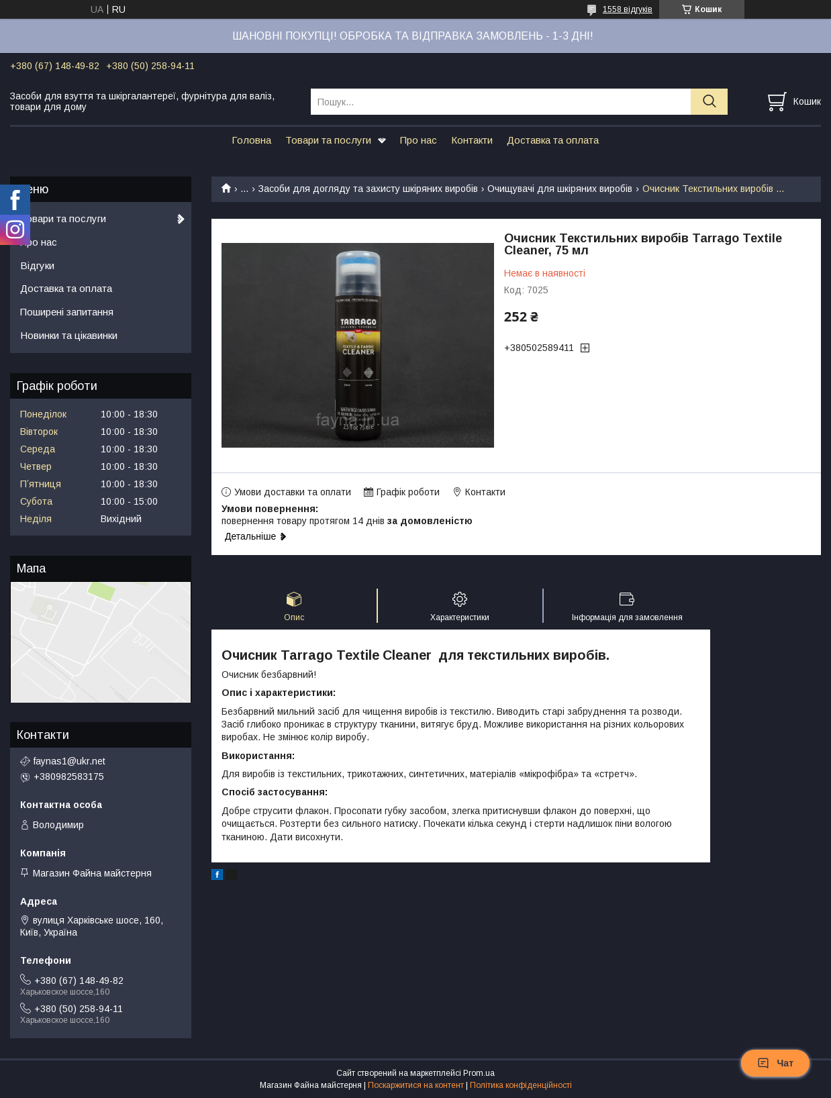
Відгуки (37, 265)
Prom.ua (479, 1073)
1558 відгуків (627, 9)
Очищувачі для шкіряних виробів (559, 188)
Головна (251, 140)
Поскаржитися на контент (416, 1085)
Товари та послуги (328, 140)
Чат (775, 1063)
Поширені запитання (66, 311)
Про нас (418, 140)
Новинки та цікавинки (68, 335)
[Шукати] (709, 102)
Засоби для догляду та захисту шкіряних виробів (368, 188)
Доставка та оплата (553, 140)
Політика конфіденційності (521, 1085)
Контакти (472, 140)
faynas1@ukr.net (69, 761)
